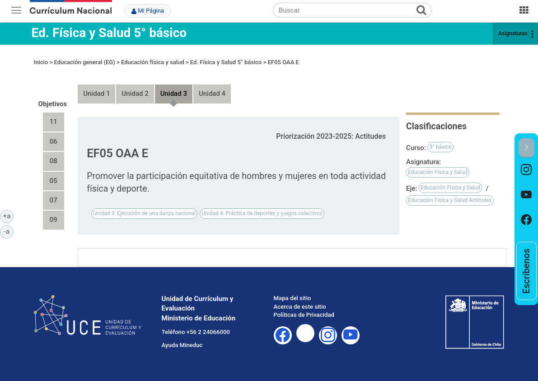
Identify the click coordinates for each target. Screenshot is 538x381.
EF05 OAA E (283, 62)
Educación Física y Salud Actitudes (449, 200)
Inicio (41, 62)
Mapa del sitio (292, 298)
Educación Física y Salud (438, 172)
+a (8, 215)
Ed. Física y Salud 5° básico (109, 32)
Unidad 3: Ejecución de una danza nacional (144, 213)
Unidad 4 (212, 93)
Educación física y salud (152, 62)
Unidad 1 (96, 93)
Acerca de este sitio (300, 306)
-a (9, 230)
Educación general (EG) (84, 62)
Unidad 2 (135, 93)
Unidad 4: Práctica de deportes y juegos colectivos (262, 213)
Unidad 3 (173, 93)
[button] (526, 148)
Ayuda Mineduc (182, 345)
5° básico (440, 147)
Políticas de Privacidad (304, 314)
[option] (526, 170)
